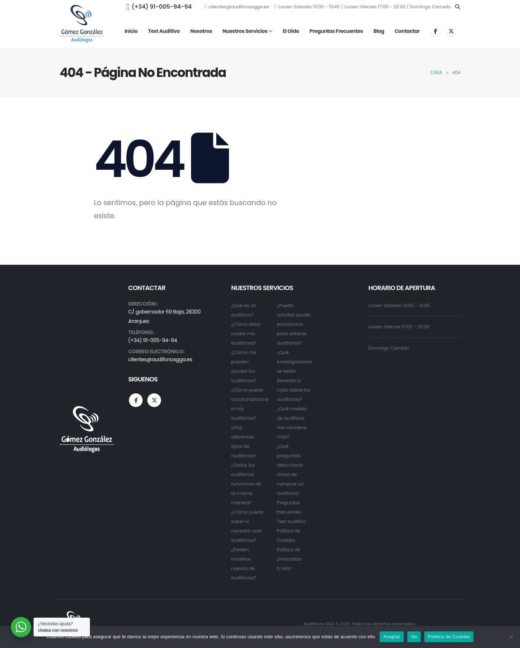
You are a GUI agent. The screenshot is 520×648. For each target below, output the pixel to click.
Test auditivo (164, 31)
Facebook (136, 400)
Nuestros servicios (244, 31)
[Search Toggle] (457, 7)
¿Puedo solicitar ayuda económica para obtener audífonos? (294, 324)
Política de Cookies (449, 636)
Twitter (154, 400)
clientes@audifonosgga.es (237, 7)
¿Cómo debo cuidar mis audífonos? (246, 333)
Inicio (131, 31)
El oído (291, 31)
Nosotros (201, 31)
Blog (378, 31)
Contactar (407, 31)
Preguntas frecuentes (336, 31)
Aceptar (391, 636)
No (414, 636)
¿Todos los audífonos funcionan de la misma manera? (246, 484)
